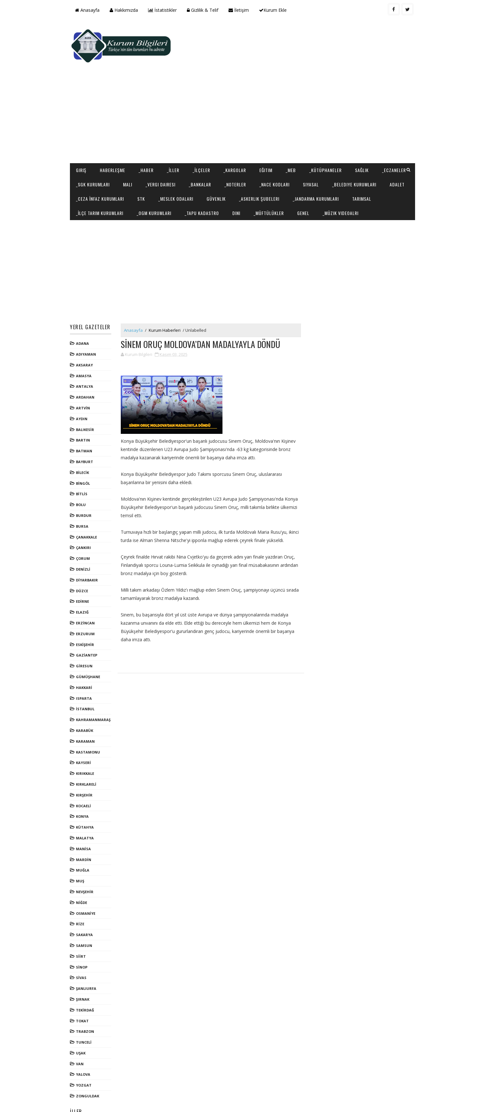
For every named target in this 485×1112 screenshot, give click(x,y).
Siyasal (351, 144)
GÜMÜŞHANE (91, 650)
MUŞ (83, 854)
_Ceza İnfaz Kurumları (188, 158)
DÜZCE (85, 564)
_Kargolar (237, 129)
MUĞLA (85, 844)
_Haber (148, 129)
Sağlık (364, 129)
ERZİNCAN (88, 596)
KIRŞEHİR (87, 769)
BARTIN (85, 414)
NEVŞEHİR (87, 865)
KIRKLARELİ (89, 758)
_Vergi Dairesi (200, 144)
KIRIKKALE (88, 747)
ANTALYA (87, 360)
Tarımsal (147, 172)
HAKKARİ (87, 661)
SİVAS (84, 951)
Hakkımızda (126, 10)
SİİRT (83, 930)
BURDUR (86, 489)
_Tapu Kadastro (296, 172)
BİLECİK (85, 446)
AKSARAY (87, 339)
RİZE (83, 897)
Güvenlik (304, 158)
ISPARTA (86, 672)
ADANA (85, 317)
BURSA (85, 500)
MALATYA (87, 812)
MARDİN (86, 833)
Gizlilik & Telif (205, 10)
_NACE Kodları (314, 144)
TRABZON (88, 1005)
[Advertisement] (297, 71)
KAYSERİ (86, 736)
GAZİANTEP (89, 629)
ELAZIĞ (85, 586)
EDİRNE (85, 575)
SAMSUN (87, 919)
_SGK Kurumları (132, 144)
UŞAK (83, 1027)
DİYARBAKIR (89, 554)
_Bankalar (240, 144)
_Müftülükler (363, 172)
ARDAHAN (88, 371)
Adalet (143, 158)
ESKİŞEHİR (88, 618)
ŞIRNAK (85, 973)
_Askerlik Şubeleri (347, 158)
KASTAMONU (91, 725)
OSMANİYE (88, 887)
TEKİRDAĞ (88, 984)
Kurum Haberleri (167, 304)
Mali (167, 144)
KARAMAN (88, 715)
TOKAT (85, 994)
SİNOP (84, 940)
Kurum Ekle (275, 10)
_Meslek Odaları (264, 158)
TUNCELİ (86, 1016)
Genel (398, 172)
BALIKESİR (88, 403)
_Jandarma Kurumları (102, 172)
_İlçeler (204, 129)
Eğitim (268, 129)
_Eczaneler (90, 144)
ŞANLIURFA (89, 962)
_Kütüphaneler (328, 129)
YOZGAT (86, 1059)
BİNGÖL (85, 457)
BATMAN (87, 424)
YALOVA (86, 1048)
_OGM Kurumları (248, 172)
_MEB (293, 129)
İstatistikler (165, 10)
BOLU (83, 478)
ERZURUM (88, 607)
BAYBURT (87, 435)
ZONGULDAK (90, 1069)
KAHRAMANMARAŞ (96, 693)
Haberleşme (115, 129)
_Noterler (275, 144)
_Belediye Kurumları (101, 158)
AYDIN (84, 392)
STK (229, 158)
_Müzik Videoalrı (96, 186)
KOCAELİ (86, 779)
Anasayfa (90, 10)
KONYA (85, 790)
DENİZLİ (86, 543)
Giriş (84, 129)
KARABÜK (87, 704)
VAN (82, 1037)
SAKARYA (87, 908)
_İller (175, 129)
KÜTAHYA (87, 801)
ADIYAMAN (89, 328)
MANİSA (86, 822)
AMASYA (86, 349)
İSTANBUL (88, 682)
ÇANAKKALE (89, 511)
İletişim (241, 10)
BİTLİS (84, 467)
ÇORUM (85, 532)
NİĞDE (84, 876)
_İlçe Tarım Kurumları (194, 172)
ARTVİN (85, 381)
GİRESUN (87, 639)
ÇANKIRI (86, 521)
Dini (331, 172)
